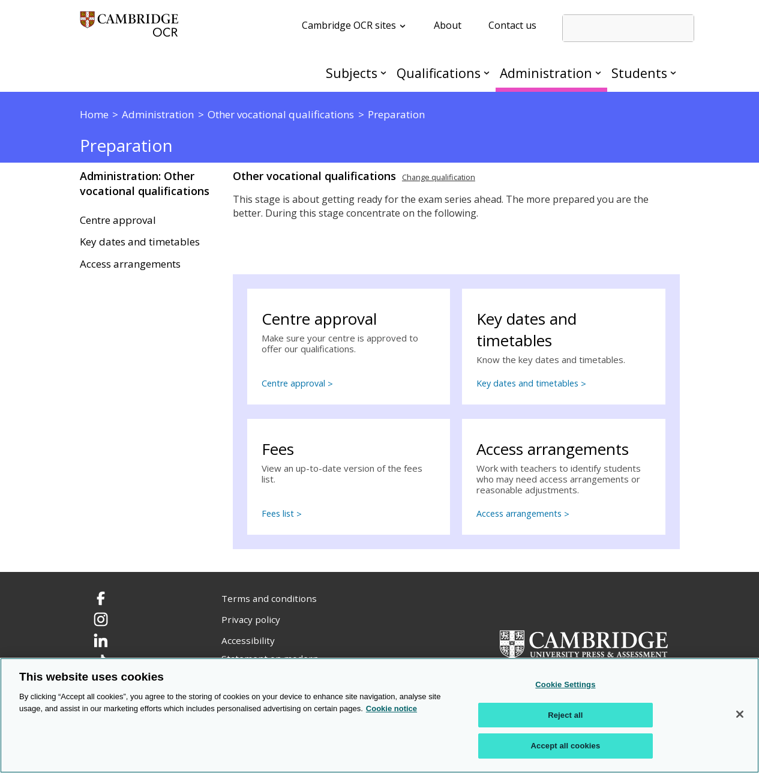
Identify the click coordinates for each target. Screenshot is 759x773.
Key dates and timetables (140, 241)
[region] (379, 715)
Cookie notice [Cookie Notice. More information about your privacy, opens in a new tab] (391, 708)
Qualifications (439, 73)
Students (639, 73)
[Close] (740, 714)
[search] (628, 28)
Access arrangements (130, 264)
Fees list (278, 513)
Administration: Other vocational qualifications (144, 183)
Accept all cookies (566, 745)
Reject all (565, 715)
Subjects (351, 73)
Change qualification (438, 177)
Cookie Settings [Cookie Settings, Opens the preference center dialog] (565, 684)
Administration (546, 73)
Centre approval (118, 220)
